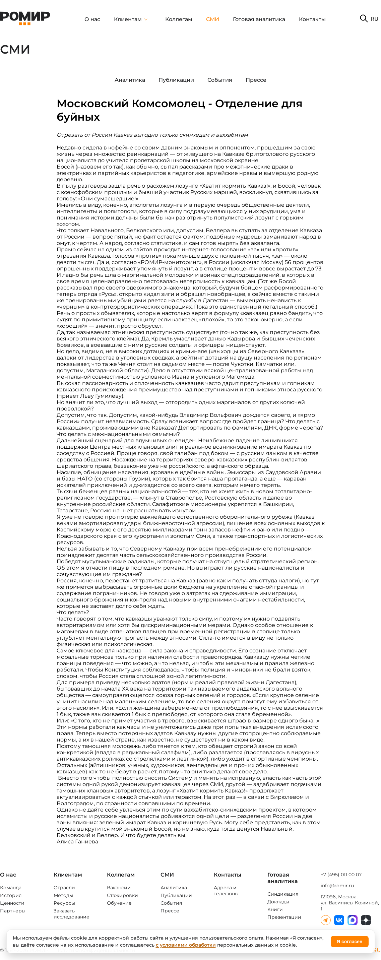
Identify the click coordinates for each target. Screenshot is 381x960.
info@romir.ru (337, 886)
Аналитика (174, 888)
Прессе (170, 911)
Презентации (284, 917)
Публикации (176, 895)
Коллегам (178, 19)
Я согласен (349, 941)
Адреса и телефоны (226, 891)
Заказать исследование (71, 914)
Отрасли (64, 888)
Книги (275, 909)
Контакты (312, 19)
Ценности (12, 903)
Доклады (278, 902)
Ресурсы (64, 903)
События (171, 903)
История (10, 895)
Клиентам (128, 19)
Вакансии (119, 888)
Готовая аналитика (259, 19)
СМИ (212, 19)
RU (374, 19)
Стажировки (122, 895)
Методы (63, 895)
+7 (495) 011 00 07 (341, 875)
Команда (10, 888)
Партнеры (12, 911)
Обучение (119, 903)
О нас (92, 19)
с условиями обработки (186, 945)
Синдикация (282, 894)
